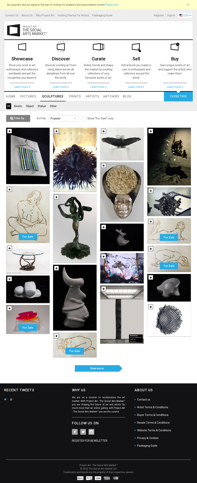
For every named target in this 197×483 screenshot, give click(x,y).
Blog (127, 96)
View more (97, 368)
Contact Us (11, 15)
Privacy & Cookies (148, 438)
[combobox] (63, 118)
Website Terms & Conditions (154, 430)
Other (53, 106)
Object (30, 106)
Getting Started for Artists (73, 15)
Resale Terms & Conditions (153, 422)
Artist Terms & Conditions (152, 407)
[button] (18, 118)
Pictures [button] (28, 96)
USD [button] (185, 15)
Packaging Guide (102, 15)
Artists (92, 96)
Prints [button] (75, 96)
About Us (27, 15)
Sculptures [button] (52, 96)
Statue (42, 106)
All (8, 106)
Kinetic (18, 106)
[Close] (188, 4)
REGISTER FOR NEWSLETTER (89, 440)
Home (11, 96)
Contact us (143, 399)
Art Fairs (111, 96)
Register (159, 15)
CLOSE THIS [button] (178, 96)
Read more (112, 4)
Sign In (171, 15)
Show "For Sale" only (100, 118)
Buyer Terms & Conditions (153, 414)
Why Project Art (45, 15)
